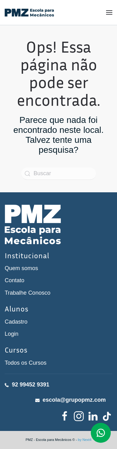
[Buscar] (58, 173)
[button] (109, 12)
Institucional (27, 255)
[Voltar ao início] (29, 12)
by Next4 (84, 440)
